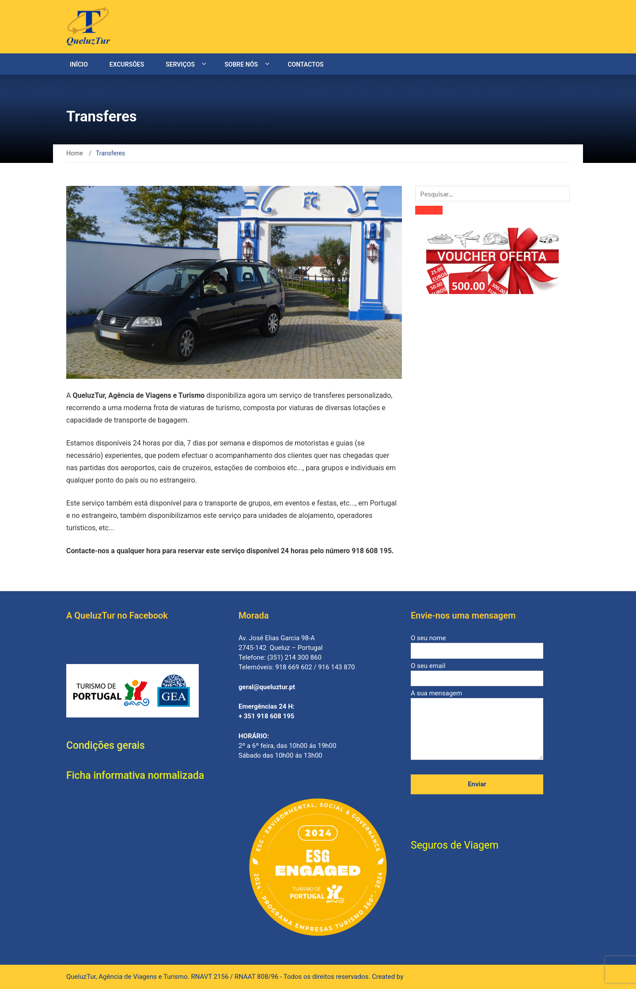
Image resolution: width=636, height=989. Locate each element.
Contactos (305, 64)
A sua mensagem (477, 725)
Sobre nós (240, 64)
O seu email (477, 672)
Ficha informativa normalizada (135, 775)
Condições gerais (105, 745)
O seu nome (477, 644)
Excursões (127, 64)
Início (79, 64)
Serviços (180, 64)
